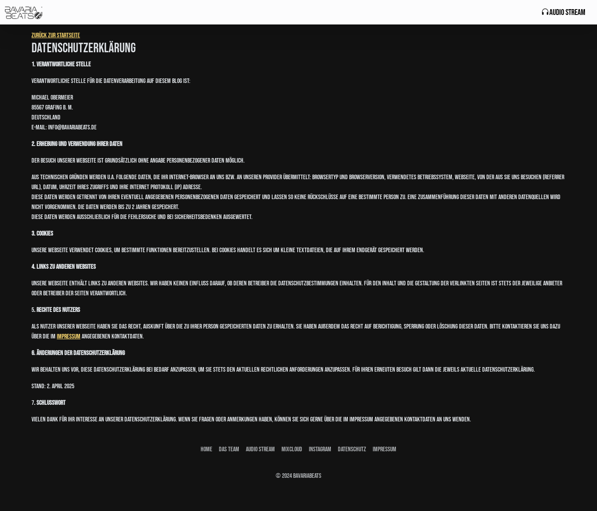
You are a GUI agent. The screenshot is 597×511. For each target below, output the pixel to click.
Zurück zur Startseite (56, 35)
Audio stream (260, 449)
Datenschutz (352, 449)
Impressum (68, 337)
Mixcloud (292, 449)
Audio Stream (563, 12)
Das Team (229, 449)
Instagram (320, 449)
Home (206, 449)
